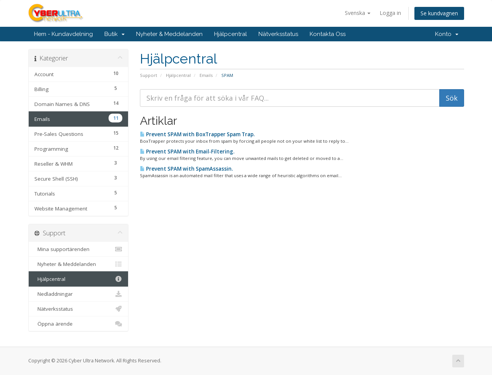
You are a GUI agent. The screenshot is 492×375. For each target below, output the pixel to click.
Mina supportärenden (78, 249)
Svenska (357, 12)
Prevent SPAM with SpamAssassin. (186, 168)
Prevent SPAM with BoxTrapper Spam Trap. (197, 134)
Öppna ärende (78, 323)
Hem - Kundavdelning (63, 34)
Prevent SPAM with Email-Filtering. (187, 151)
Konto (446, 34)
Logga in (390, 12)
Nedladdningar (78, 293)
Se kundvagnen (439, 13)
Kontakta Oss (328, 34)
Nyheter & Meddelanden (169, 34)
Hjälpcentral (230, 34)
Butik (114, 34)
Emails (206, 75)
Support (148, 75)
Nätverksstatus (278, 34)
